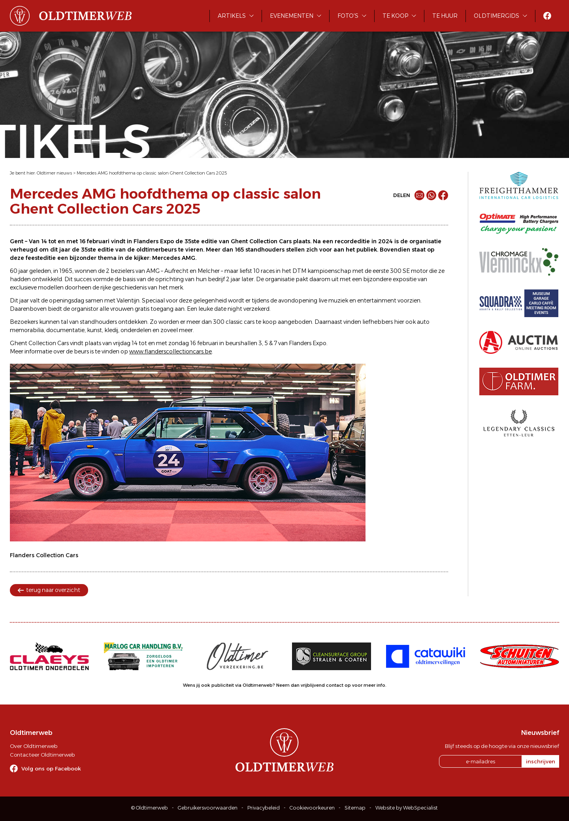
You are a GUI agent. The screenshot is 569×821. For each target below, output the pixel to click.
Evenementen (291, 15)
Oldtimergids (496, 15)
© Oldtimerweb (149, 808)
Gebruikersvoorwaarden (207, 808)
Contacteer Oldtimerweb (42, 754)
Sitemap (355, 808)
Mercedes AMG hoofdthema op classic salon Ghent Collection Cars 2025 (152, 173)
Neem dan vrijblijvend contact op (313, 685)
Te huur (445, 15)
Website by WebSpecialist (406, 808)
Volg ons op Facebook (51, 768)
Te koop (395, 15)
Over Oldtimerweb (33, 746)
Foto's (347, 15)
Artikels (232, 15)
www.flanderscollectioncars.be (170, 351)
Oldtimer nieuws (54, 173)
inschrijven (540, 761)
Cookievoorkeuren (312, 808)
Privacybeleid (263, 808)
